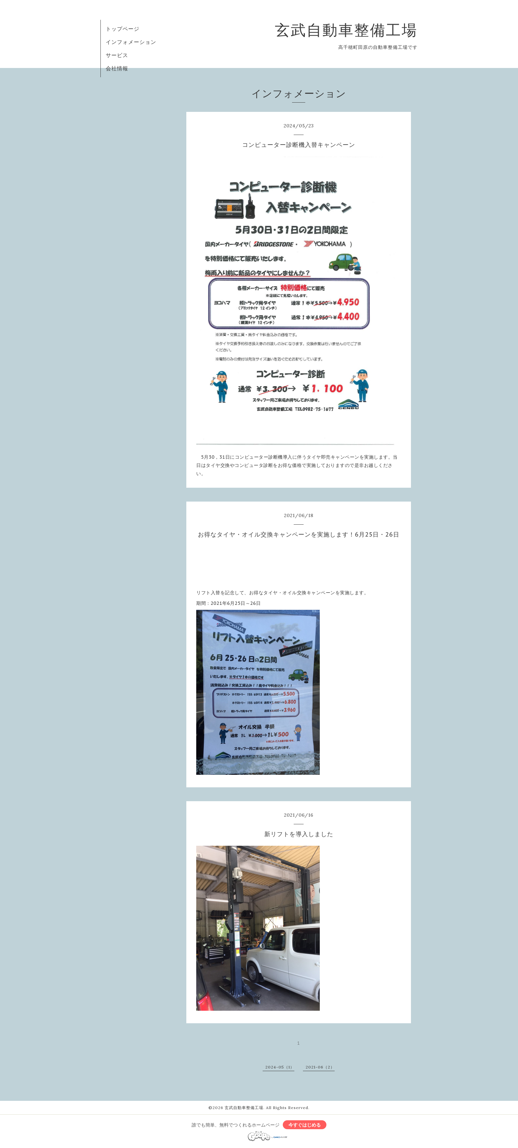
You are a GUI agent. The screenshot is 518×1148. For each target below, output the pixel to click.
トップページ (122, 28)
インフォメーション (131, 42)
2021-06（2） (320, 1067)
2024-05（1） (279, 1067)
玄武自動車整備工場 (346, 29)
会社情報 (117, 68)
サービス (117, 55)
